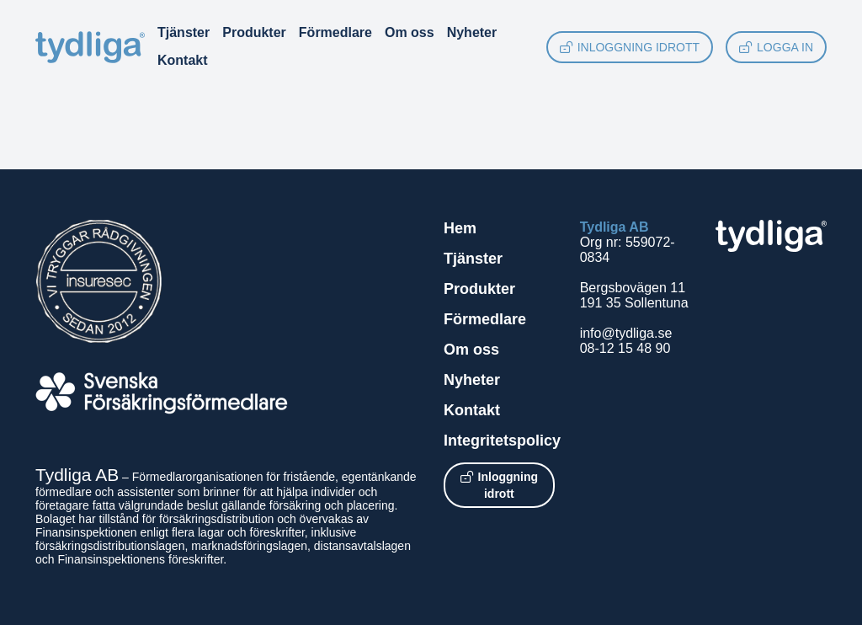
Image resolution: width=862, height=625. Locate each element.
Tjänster (183, 32)
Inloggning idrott (630, 47)
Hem (460, 228)
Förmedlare (335, 32)
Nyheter (472, 32)
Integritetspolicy (502, 440)
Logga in (776, 47)
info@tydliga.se (626, 333)
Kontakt (182, 60)
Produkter (254, 32)
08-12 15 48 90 (625, 348)
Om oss (409, 32)
